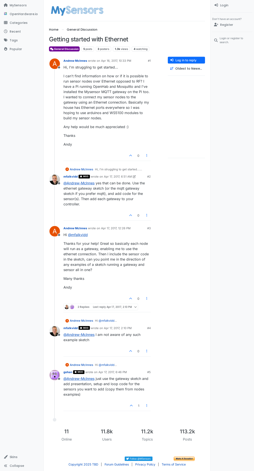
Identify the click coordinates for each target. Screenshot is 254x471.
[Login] (232, 5)
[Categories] (22, 22)
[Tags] (22, 40)
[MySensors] (22, 5)
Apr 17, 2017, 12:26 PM (116, 228)
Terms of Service (174, 464)
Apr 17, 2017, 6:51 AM (118, 176)
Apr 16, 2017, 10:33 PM (116, 60)
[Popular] (22, 49)
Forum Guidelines (117, 464)
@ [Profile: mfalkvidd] (78, 235)
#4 (149, 328)
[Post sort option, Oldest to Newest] (186, 68)
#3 (149, 228)
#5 (149, 372)
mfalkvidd (70, 176)
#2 (149, 176)
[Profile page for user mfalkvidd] (54, 179)
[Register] (232, 24)
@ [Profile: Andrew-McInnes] (79, 183)
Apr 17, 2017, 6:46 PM (112, 372)
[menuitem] (232, 5)
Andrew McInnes (75, 60)
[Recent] (22, 31)
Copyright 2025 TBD (83, 464)
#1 (149, 60)
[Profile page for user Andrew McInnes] (54, 63)
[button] (22, 456)
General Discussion (64, 49)
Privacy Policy (145, 464)
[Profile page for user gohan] (54, 375)
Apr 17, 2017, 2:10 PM (118, 328)
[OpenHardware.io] (22, 14)
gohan (67, 372)
